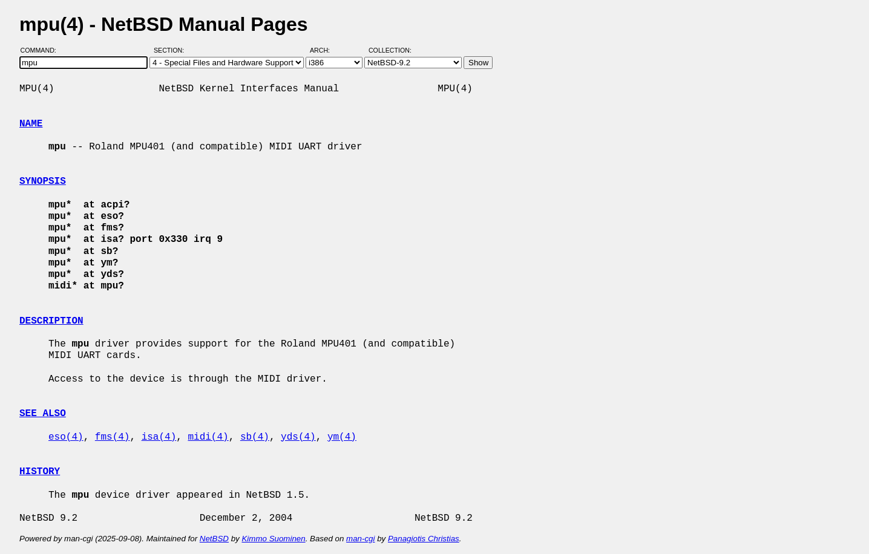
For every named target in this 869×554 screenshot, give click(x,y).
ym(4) (341, 437)
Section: (171, 50)
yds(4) (298, 437)
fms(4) (112, 437)
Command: (42, 50)
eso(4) (66, 437)
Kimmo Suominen (273, 538)
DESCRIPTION (51, 321)
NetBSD (214, 538)
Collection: (390, 50)
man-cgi (360, 538)
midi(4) (208, 437)
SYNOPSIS (42, 181)
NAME (30, 124)
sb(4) (254, 437)
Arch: (325, 50)
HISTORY (39, 471)
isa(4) (159, 437)
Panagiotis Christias (423, 538)
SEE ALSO (42, 413)
